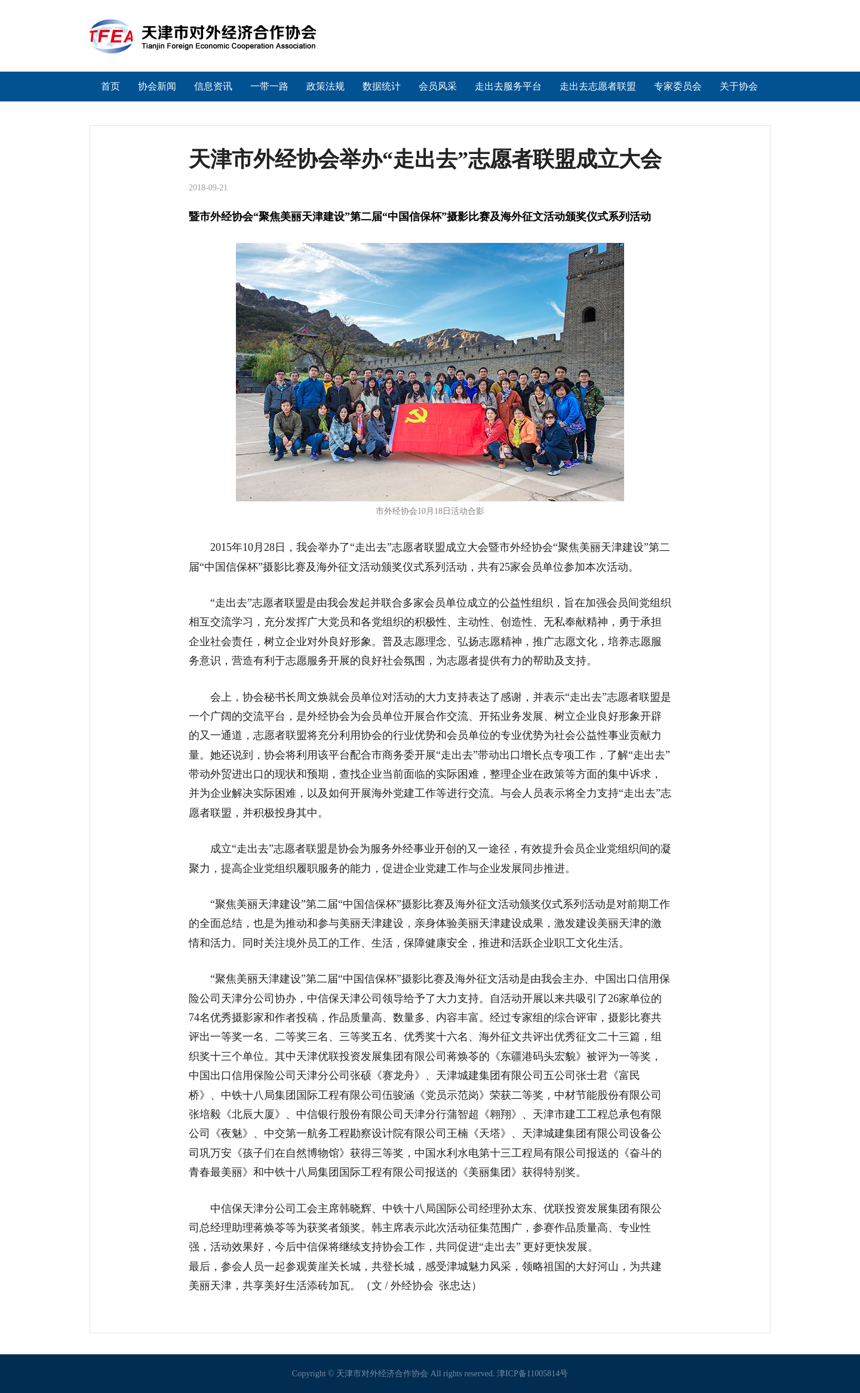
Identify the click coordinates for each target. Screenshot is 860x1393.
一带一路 (269, 86)
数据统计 (382, 86)
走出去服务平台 (508, 86)
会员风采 (438, 86)
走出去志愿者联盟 (598, 86)
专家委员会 (678, 86)
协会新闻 (157, 86)
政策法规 (325, 86)
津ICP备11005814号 (532, 1373)
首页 (110, 86)
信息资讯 (213, 86)
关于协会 (739, 86)
